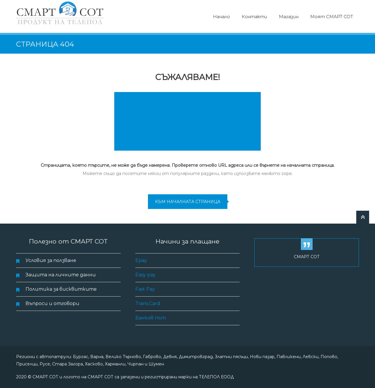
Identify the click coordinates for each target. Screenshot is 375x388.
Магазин (289, 16)
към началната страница (187, 201)
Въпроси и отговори (52, 303)
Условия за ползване (50, 260)
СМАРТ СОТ (307, 256)
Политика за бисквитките (61, 289)
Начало (221, 16)
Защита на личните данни (60, 275)
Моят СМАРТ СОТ (331, 16)
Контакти (254, 16)
